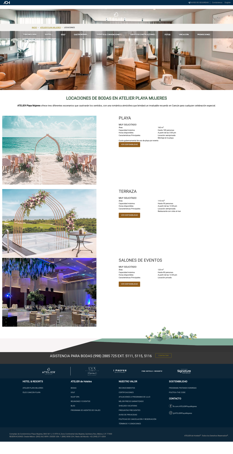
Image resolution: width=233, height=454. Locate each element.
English (228, 2)
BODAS (73, 388)
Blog (73, 405)
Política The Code (177, 392)
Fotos (167, 34)
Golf (63, 34)
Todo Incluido (29, 34)
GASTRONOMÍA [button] (80, 34)
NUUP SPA (75, 397)
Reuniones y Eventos (80, 401)
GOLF (73, 392)
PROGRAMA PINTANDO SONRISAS (182, 388)
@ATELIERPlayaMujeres (180, 413)
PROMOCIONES (203, 34)
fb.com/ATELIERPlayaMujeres (183, 406)
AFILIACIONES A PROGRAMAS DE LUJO (134, 397)
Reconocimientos (127, 388)
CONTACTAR (163, 356)
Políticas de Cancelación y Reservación (137, 419)
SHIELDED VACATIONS (128, 405)
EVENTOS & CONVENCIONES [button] (109, 34)
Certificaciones (126, 392)
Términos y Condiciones (130, 423)
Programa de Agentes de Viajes (85, 410)
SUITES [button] (48, 34)
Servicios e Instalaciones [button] (142, 34)
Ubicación (184, 34)
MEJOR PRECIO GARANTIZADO (131, 401)
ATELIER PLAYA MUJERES (33, 388)
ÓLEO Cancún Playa (31, 392)
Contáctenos (217, 2)
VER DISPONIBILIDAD (129, 144)
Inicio (34, 27)
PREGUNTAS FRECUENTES (129, 410)
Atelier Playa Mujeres (50, 27)
